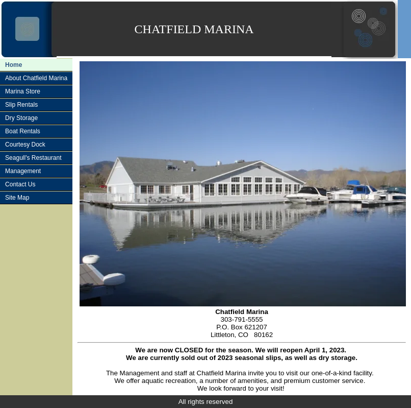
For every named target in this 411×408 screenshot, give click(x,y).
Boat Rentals (22, 131)
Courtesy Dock (25, 144)
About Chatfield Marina (36, 78)
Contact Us (20, 184)
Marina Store (22, 91)
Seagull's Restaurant (33, 157)
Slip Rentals (21, 104)
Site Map (17, 197)
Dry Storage (21, 118)
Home (13, 64)
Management (23, 171)
